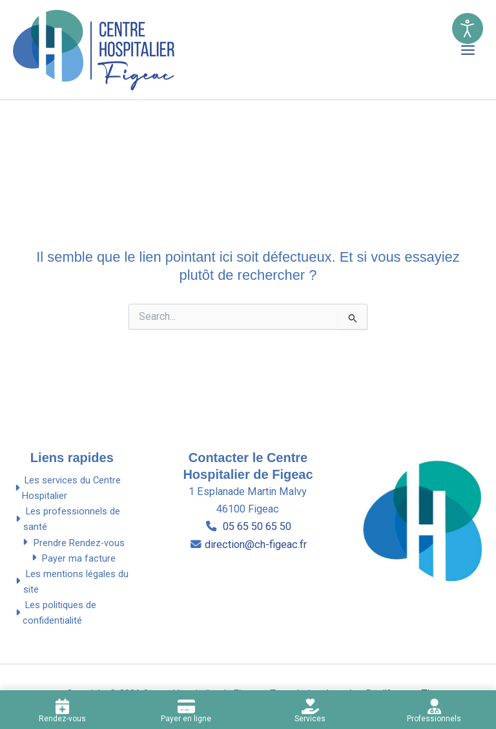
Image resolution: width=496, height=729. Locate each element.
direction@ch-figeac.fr (256, 544)
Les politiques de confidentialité (54, 612)
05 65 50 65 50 (255, 526)
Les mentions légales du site (71, 581)
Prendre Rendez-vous (72, 543)
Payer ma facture (72, 558)
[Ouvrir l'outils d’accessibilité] (467, 28)
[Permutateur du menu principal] (468, 50)
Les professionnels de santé (66, 519)
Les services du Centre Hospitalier (67, 488)
